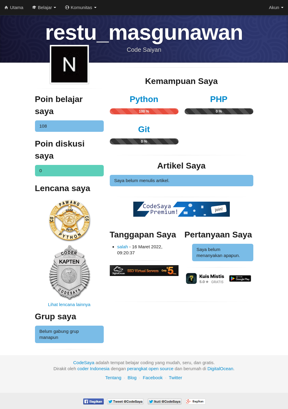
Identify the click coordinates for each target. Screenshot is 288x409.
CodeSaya (83, 362)
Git (144, 129)
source (166, 368)
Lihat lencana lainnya (69, 304)
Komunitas (80, 7)
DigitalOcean (220, 368)
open (154, 368)
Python (144, 99)
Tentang (113, 377)
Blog (132, 377)
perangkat (137, 368)
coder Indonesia (93, 368)
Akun (276, 7)
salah (122, 246)
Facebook (153, 377)
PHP (219, 99)
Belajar (44, 7)
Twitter (175, 377)
